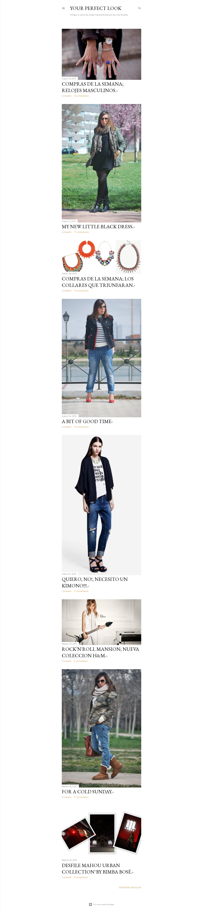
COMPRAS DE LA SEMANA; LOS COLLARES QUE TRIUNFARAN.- (98, 281)
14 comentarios (81, 427)
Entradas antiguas (130, 887)
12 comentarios (81, 96)
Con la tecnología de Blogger (101, 904)
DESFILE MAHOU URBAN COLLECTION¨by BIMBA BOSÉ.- (97, 868)
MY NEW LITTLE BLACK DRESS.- (98, 226)
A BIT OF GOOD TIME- (87, 421)
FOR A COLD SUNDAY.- (88, 791)
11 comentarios (81, 290)
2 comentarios (81, 877)
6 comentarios (81, 661)
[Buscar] (139, 7)
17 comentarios (81, 232)
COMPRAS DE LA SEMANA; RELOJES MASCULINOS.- (93, 87)
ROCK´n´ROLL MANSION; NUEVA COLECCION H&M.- (100, 652)
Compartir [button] (66, 96)
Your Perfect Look (95, 8)
